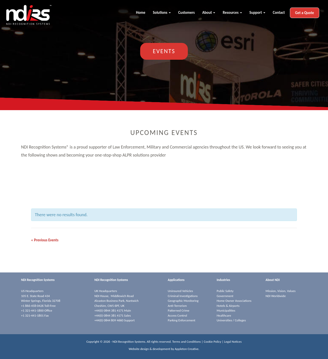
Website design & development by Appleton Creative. (164, 349)
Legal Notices (233, 341)
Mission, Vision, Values (281, 291)
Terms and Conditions (186, 341)
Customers (186, 12)
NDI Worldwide (276, 296)
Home (140, 12)
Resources (232, 12)
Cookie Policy (212, 341)
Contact (279, 12)
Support (257, 12)
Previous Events (44, 240)
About (208, 12)
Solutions (162, 12)
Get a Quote (304, 13)
